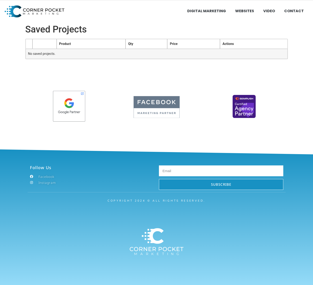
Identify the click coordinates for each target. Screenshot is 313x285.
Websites (244, 11)
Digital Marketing (206, 11)
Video (269, 11)
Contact (294, 11)
